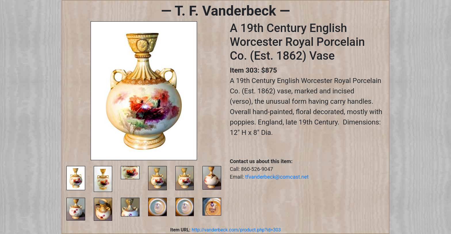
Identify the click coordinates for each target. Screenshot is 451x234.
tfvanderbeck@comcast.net (277, 177)
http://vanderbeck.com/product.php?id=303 (236, 230)
